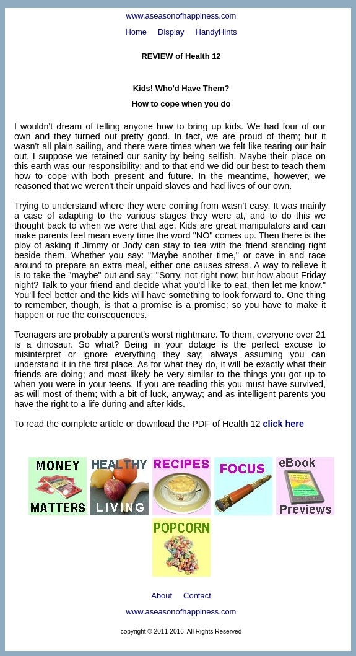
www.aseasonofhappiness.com (181, 15)
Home (136, 32)
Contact (197, 595)
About (161, 595)
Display (171, 32)
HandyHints (216, 32)
